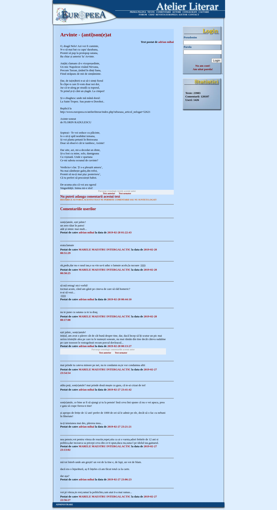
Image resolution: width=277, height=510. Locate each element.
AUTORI (176, 12)
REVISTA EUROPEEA (167, 14)
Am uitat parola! (203, 69)
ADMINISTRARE (64, 504)
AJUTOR (183, 14)
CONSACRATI (189, 12)
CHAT (152, 14)
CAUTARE (203, 12)
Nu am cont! (202, 65)
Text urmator (125, 193)
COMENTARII (163, 12)
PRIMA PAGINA (138, 12)
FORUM (143, 14)
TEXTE (151, 12)
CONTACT (193, 14)
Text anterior (109, 193)
